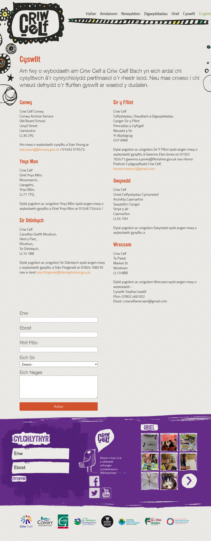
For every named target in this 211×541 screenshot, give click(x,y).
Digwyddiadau (156, 13)
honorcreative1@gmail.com (134, 168)
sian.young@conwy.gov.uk (39, 149)
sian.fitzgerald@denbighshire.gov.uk (63, 272)
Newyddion (130, 13)
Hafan (91, 13)
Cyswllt (189, 13)
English (205, 13)
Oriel (175, 13)
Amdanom (108, 13)
